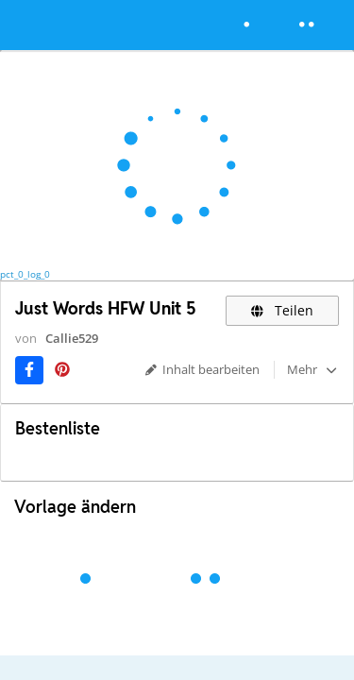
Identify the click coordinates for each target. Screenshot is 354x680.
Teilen (282, 310)
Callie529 (71, 338)
